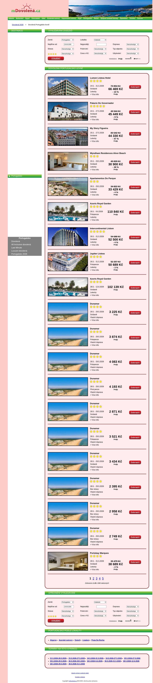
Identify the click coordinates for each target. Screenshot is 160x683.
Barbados (15, 43)
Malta (13, 144)
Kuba (13, 125)
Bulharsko (19, 18)
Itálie (43, 18)
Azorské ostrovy (65, 640)
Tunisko (132, 18)
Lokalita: (83, 40)
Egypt (27, 18)
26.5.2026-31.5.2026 (113, 661)
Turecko (140, 18)
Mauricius (15, 154)
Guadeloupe (16, 81)
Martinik (15, 151)
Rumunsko (16, 182)
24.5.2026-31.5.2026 (95, 658)
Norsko (14, 166)
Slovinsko (15, 198)
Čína (13, 59)
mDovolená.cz (73, 681)
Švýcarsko (16, 211)
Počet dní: (84, 49)
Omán (14, 169)
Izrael (13, 97)
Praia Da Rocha (97, 640)
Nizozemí (15, 163)
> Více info (94, 94)
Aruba (14, 37)
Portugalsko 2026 (19, 254)
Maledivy (15, 141)
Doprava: (116, 44)
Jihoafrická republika (20, 103)
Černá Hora (16, 53)
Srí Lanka (15, 204)
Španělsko (123, 18)
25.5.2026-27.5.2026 (132, 658)
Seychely (15, 192)
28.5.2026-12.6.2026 (131, 661)
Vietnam (15, 229)
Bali (13, 40)
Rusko (14, 185)
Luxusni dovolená (19, 251)
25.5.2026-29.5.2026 (58, 661)
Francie (14, 75)
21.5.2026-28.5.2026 (58, 658)
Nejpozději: (84, 44)
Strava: (50, 49)
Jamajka (15, 100)
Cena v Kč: (84, 53)
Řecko (96, 18)
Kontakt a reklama (80, 677)
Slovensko (16, 195)
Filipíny (14, 72)
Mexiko (14, 157)
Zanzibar (15, 233)
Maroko (14, 147)
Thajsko (15, 214)
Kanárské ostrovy (53, 18)
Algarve (53, 640)
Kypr (79, 18)
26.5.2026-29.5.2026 (77, 661)
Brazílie (14, 46)
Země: (50, 40)
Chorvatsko (36, 18)
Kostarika (15, 122)
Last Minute (16, 248)
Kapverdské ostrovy (69, 18)
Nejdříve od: (52, 44)
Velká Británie (17, 226)
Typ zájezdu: (118, 49)
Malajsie (15, 138)
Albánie (11, 18)
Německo (15, 160)
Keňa (13, 119)
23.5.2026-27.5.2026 (77, 658)
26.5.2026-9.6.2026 (94, 661)
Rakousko (15, 179)
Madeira (15, 135)
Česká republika (18, 56)
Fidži (13, 68)
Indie (13, 87)
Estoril (77, 640)
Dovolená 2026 (17, 25)
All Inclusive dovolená (21, 244)
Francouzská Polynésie (21, 78)
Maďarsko (15, 132)
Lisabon (85, 640)
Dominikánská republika (22, 62)
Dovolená (15, 241)
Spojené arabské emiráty (109, 18)
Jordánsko (16, 106)
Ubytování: (117, 53)
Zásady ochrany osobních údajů (80, 673)
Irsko (13, 90)
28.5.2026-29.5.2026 (58, 664)
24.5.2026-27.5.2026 (114, 658)
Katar (13, 116)
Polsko (14, 173)
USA (13, 223)
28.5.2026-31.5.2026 (77, 664)
